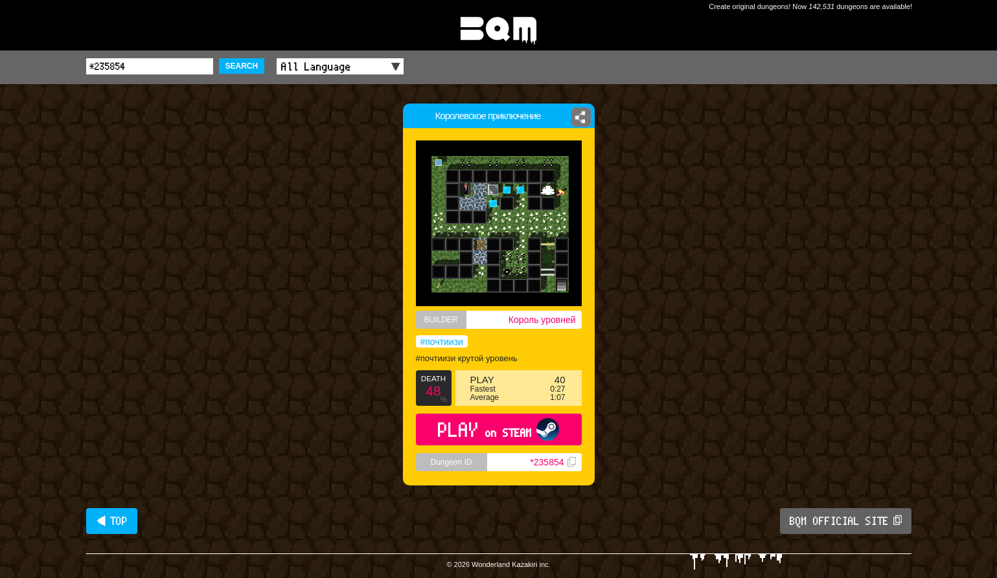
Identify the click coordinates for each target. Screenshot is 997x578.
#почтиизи (441, 342)
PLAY (498, 429)
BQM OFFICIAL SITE (846, 521)
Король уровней (542, 320)
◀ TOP (112, 521)
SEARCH (241, 66)
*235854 (552, 462)
